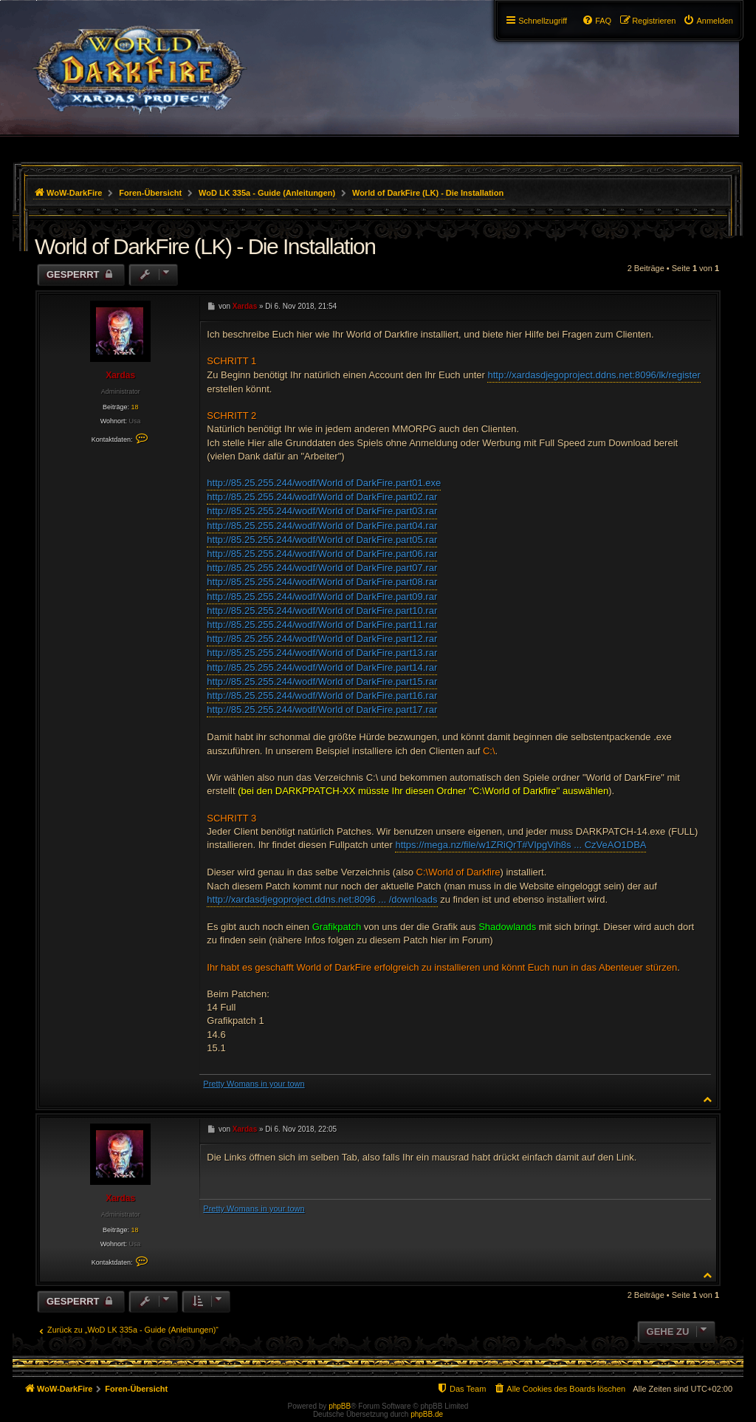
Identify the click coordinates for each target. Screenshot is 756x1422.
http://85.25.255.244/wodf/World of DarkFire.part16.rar (322, 695)
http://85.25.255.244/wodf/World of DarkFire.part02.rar (322, 496)
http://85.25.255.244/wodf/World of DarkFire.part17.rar (322, 709)
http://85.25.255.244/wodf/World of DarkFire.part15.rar (322, 681)
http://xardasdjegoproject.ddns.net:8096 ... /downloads (322, 899)
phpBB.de (426, 1414)
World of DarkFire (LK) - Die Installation (428, 192)
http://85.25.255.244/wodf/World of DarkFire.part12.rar (322, 638)
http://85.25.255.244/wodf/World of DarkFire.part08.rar (322, 581)
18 (134, 407)
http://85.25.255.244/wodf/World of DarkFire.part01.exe (324, 482)
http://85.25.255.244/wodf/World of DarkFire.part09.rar (322, 596)
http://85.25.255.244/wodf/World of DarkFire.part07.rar (322, 567)
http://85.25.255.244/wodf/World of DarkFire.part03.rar (322, 510)
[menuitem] (708, 21)
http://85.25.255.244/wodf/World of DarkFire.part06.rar (322, 553)
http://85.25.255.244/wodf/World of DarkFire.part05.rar (322, 539)
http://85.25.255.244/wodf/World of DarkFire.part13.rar (322, 652)
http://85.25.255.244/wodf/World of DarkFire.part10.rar (322, 610)
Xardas (120, 375)
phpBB (340, 1406)
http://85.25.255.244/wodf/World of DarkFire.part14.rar (322, 667)
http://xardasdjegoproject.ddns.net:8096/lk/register (593, 374)
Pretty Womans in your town (253, 1083)
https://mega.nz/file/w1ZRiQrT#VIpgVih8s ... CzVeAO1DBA (520, 844)
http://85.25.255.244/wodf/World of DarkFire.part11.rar (322, 624)
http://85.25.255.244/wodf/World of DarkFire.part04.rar (322, 525)
